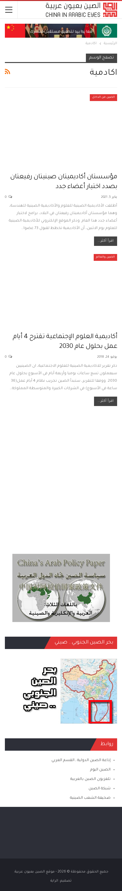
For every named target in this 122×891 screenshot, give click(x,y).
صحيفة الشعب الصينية (90, 798)
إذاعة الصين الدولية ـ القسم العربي (81, 760)
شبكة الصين (99, 789)
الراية (54, 881)
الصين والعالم (105, 257)
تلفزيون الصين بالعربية (90, 779)
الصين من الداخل (103, 97)
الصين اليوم (100, 770)
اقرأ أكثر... (106, 241)
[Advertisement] (61, 477)
